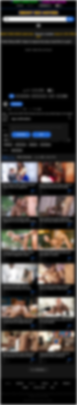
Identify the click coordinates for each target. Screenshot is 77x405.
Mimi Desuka (17, 150)
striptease (8, 145)
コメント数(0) (62, 96)
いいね (24, 90)
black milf (8, 135)
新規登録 (20, 6)
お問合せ (45, 383)
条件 (56, 383)
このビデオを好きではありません (28, 90)
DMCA (25, 387)
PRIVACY (66, 383)
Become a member (44, 34)
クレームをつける (22, 96)
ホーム (8, 383)
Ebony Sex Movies (38, 401)
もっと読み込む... (38, 370)
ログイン (30, 6)
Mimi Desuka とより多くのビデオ (36, 157)
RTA (52, 387)
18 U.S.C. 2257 (39, 387)
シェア (51, 96)
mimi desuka (45, 145)
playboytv (33, 145)
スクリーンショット (39, 96)
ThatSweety (16, 104)
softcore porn (21, 145)
